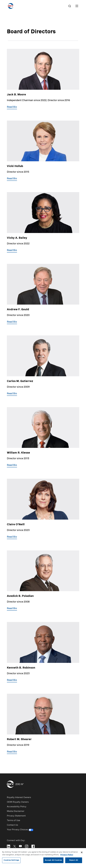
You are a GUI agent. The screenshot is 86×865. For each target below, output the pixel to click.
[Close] (82, 854)
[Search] (69, 6)
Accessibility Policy (16, 807)
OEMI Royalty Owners (18, 802)
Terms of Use (13, 820)
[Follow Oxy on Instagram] (26, 846)
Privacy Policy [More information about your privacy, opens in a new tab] (66, 856)
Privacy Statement (16, 816)
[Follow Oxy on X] (14, 846)
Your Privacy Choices (20, 830)
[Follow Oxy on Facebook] (33, 846)
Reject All (73, 861)
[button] (12, 107)
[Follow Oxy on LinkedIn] (8, 846)
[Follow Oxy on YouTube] (20, 846)
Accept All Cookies (53, 861)
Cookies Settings (11, 861)
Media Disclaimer (15, 811)
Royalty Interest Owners (19, 797)
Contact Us (12, 825)
